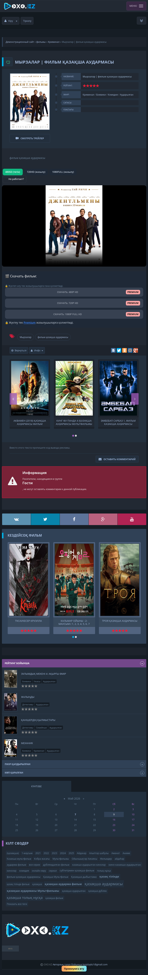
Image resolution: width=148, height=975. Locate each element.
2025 (71, 851)
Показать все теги (17, 902)
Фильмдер (106, 856)
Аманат (115, 851)
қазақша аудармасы (104, 881)
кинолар (12, 868)
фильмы (41, 42)
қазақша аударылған (73, 889)
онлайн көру (39, 868)
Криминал (53, 42)
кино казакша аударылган (125, 862)
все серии (34, 862)
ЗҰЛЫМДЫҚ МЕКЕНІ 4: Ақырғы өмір (43, 672)
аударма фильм (16, 862)
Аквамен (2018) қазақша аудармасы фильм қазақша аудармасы (29, 420)
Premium (30, 320)
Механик (27, 741)
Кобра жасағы (42, 856)
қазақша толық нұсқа (25, 895)
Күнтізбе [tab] (36, 784)
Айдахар (81, 851)
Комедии (113, 94)
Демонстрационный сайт (20, 42)
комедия (24, 868)
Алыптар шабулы (99, 851)
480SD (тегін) (12, 170)
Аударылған (126, 94)
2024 (63, 851)
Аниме (126, 851)
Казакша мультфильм (19, 856)
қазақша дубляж (97, 889)
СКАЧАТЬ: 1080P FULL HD (74, 312)
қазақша (37, 882)
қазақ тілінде (109, 874)
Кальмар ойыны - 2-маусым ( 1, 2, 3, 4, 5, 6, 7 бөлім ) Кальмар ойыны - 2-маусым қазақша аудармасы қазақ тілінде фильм (74, 620)
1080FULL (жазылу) (63, 170)
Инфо (37, 348)
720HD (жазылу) (36, 170)
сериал (53, 868)
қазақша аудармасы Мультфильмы (33, 889)
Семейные (41, 725)
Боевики (101, 94)
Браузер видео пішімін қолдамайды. (74, 224)
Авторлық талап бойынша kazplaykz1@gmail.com (80, 962)
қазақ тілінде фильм (18, 882)
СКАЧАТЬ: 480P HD (74, 290)
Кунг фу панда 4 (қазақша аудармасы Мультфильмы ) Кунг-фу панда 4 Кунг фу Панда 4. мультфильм (74, 420)
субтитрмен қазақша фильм (77, 868)
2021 (38, 851)
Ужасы (37, 679)
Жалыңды (27, 695)
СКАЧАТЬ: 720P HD (74, 301)
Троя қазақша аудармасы (119, 618)
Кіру (11, 21)
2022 (46, 851)
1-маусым (27, 851)
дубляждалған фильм (56, 862)
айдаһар (119, 856)
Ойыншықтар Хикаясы (84, 856)
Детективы (27, 702)
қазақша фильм (54, 896)
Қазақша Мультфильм (55, 874)
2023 (54, 851)
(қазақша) (13, 851)
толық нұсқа (104, 868)
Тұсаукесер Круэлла (28, 618)
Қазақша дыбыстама (84, 874)
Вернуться (19, 348)
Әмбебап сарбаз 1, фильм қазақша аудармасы (118, 420)
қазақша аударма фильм (63, 882)
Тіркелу (27, 21)
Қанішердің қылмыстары (38, 718)
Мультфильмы (61, 856)
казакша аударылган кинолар (89, 862)
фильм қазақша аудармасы (53, 335)
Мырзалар (26, 335)
